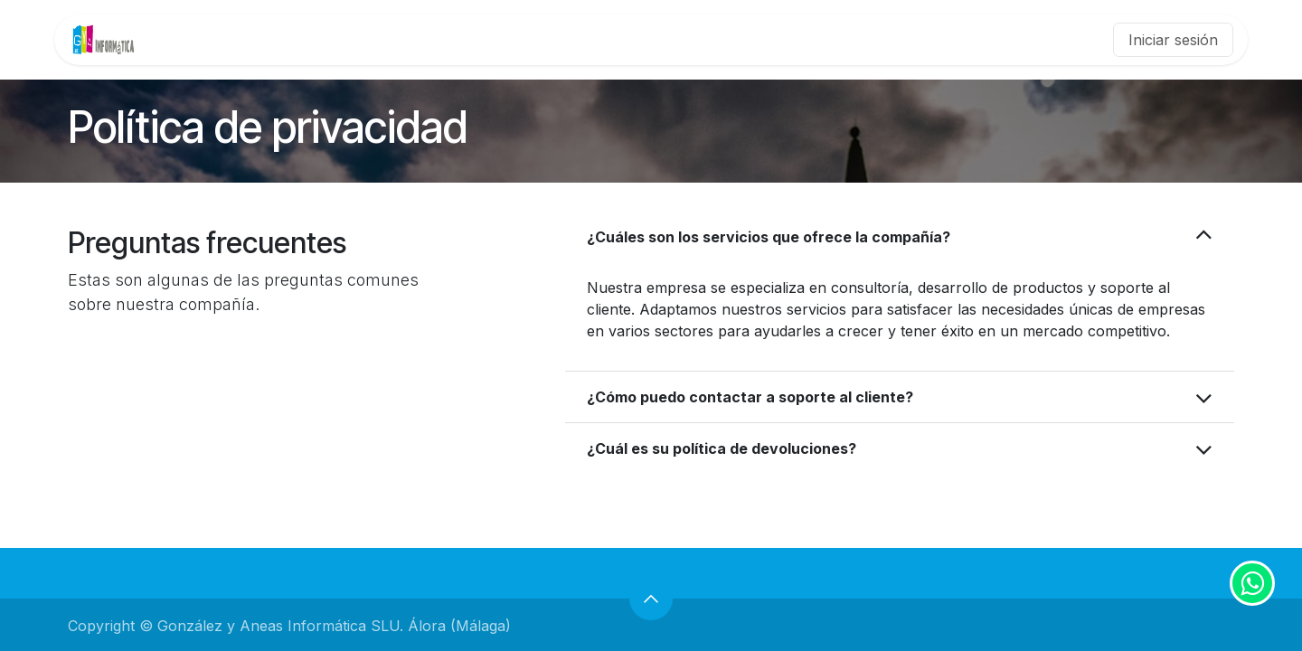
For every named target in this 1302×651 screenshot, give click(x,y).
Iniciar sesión (1173, 40)
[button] (651, 598)
